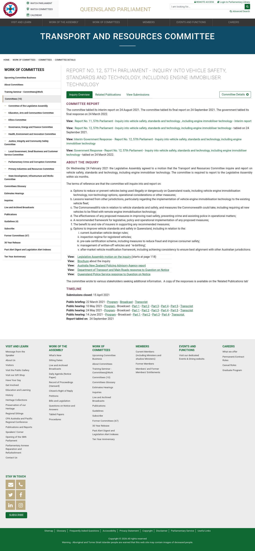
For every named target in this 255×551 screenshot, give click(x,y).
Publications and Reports (19, 427)
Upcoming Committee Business (20, 77)
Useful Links (204, 530)
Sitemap (48, 530)
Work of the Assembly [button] (63, 22)
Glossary (61, 530)
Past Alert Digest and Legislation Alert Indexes (27, 249)
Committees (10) (13, 99)
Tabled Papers (56, 414)
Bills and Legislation (59, 400)
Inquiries (8, 200)
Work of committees (24, 60)
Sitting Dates (56, 360)
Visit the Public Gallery (17, 370)
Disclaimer (161, 530)
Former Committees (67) (16, 235)
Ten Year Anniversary (15, 256)
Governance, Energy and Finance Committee (30, 127)
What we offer (230, 351)
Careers (229, 346)
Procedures (55, 419)
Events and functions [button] (191, 22)
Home (7, 60)
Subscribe (9, 228)
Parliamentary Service (182, 530)
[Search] (207, 6)
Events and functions (187, 348)
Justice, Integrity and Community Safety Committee (26, 143)
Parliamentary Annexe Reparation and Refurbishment (17, 449)
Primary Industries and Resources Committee (31, 169)
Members (142, 346)
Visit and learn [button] (21, 22)
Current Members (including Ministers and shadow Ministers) (148, 355)
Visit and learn (17, 346)
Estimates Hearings (14, 193)
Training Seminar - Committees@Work (23, 92)
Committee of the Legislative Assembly (28, 106)
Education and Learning (18, 390)
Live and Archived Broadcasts (19, 207)
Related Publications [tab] (108, 94)
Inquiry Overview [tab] (79, 94)
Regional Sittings (14, 413)
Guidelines (97, 410)
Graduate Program (232, 370)
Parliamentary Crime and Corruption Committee (32, 162)
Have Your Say (13, 380)
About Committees (13, 84)
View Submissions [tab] (137, 94)
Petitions (53, 395)
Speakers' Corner (14, 432)
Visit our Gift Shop (15, 375)
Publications (10, 214)
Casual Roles (229, 365)
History (9, 395)
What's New (55, 355)
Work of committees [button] (106, 22)
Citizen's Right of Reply (61, 390)
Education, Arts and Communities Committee (31, 113)
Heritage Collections (16, 399)
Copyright (147, 530)
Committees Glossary (15, 186)
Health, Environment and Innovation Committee (32, 134)
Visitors (10, 365)
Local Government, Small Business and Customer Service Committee (31, 153)
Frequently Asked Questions (84, 530)
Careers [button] (233, 22)
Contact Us (11, 457)
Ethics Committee (17, 120)
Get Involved (12, 385)
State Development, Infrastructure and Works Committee (28, 178)
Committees (45, 60)
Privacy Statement (129, 530)
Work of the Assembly (58, 348)
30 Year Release (12, 242)
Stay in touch (16, 476)
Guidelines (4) (11, 221)
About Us (10, 360)
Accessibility (109, 530)
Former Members (145, 363)
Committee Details (65, 60)
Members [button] (149, 22)
